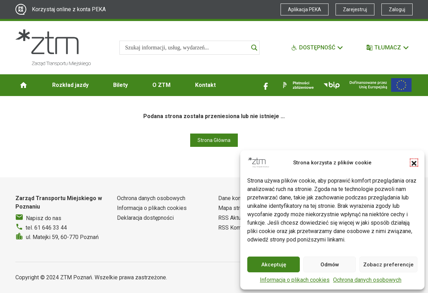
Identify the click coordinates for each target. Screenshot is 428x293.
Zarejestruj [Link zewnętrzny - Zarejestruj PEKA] (355, 9)
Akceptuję (273, 264)
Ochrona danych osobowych (367, 280)
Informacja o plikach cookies (295, 280)
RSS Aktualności (238, 217)
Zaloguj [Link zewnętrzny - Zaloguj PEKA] (397, 9)
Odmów (329, 264)
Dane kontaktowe (239, 198)
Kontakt (205, 85)
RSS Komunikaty (238, 227)
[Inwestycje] (381, 85)
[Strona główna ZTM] (53, 47)
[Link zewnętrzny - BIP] (332, 85)
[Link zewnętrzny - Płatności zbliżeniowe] (297, 85)
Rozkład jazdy (70, 85)
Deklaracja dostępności (145, 217)
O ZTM (161, 85)
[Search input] (186, 48)
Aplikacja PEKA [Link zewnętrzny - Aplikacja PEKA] (304, 9)
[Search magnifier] (254, 48)
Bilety (120, 85)
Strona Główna (214, 140)
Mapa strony (233, 208)
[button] (413, 162)
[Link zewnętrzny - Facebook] (265, 85)
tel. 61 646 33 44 (46, 227)
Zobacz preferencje (388, 264)
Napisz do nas (43, 218)
